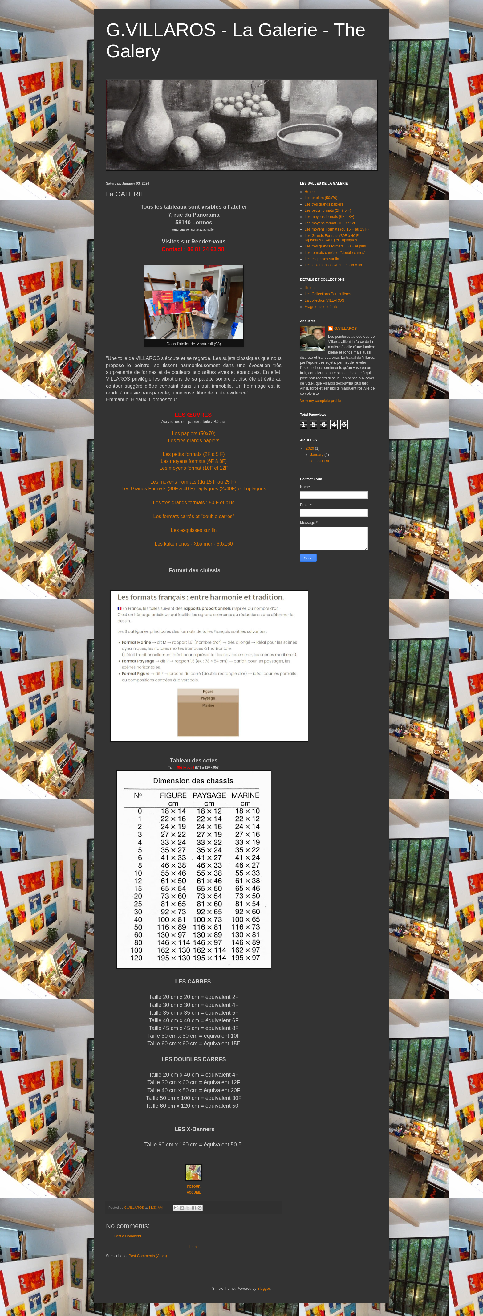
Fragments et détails (321, 306)
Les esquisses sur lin (194, 530)
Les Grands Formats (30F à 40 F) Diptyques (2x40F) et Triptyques (193, 488)
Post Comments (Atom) (147, 1256)
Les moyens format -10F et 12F (330, 223)
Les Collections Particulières (328, 294)
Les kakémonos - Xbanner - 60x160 (194, 543)
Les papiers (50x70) (193, 433)
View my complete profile (320, 400)
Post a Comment (127, 1236)
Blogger (263, 1288)
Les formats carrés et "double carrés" (193, 516)
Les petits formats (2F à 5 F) (194, 454)
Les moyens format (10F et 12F (193, 468)
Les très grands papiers (193, 440)
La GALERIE (320, 461)
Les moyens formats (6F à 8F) (194, 461)
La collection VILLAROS (324, 300)
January (317, 454)
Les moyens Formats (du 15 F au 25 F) (193, 481)
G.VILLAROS (345, 328)
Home (194, 1247)
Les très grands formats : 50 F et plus (193, 502)
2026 (310, 448)
